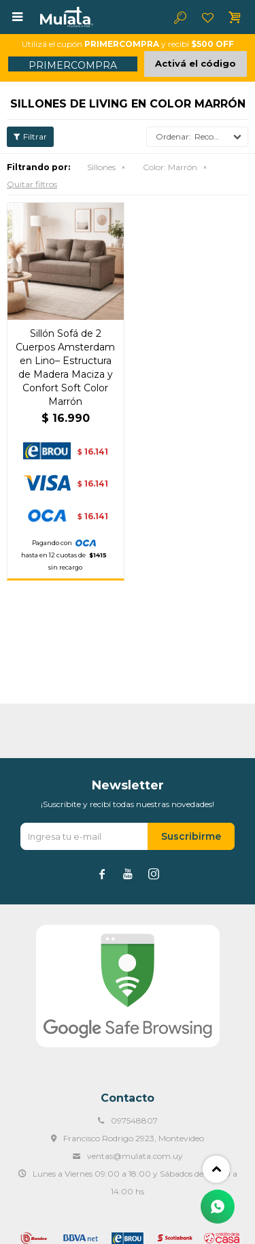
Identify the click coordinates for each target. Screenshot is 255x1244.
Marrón (170, 167)
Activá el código (195, 63)
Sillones (101, 167)
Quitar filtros (32, 184)
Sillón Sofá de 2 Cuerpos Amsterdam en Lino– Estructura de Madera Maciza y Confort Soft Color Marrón (65, 367)
